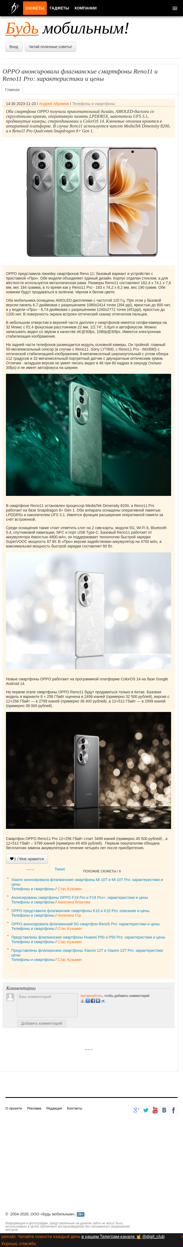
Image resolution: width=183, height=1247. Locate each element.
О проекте (13, 1108)
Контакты (74, 1108)
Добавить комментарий (41, 1023)
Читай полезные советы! (50, 47)
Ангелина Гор (69, 915)
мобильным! (67, 27)
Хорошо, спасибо (18, 1243)
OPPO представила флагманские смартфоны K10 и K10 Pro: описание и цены (80, 911)
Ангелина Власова (74, 902)
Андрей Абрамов (54, 104)
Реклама (34, 1108)
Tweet (60, 869)
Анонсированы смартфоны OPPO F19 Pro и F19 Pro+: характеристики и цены (79, 897)
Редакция (54, 1108)
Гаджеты (59, 8)
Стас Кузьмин (70, 889)
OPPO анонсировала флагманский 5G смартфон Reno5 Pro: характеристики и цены (85, 924)
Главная (12, 90)
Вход (13, 47)
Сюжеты (35, 8)
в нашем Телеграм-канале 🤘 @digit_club (123, 1236)
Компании (85, 8)
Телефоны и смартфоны (93, 104)
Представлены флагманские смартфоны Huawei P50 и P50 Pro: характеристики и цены (88, 937)
